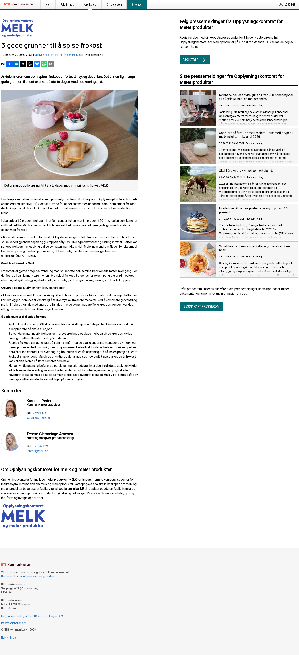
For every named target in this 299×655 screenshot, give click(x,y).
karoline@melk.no (38, 418)
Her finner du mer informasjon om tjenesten (27, 576)
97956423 (39, 413)
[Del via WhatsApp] (44, 64)
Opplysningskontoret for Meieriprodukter (58, 54)
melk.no (96, 493)
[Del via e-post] (51, 64)
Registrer (195, 60)
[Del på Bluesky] (37, 64)
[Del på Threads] (30, 64)
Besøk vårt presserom (201, 306)
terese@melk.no (37, 451)
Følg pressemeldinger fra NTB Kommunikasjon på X (32, 616)
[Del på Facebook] (9, 64)
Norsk (4, 637)
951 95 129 (40, 446)
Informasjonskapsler (13, 622)
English (14, 637)
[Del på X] (23, 64)
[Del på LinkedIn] (16, 64)
